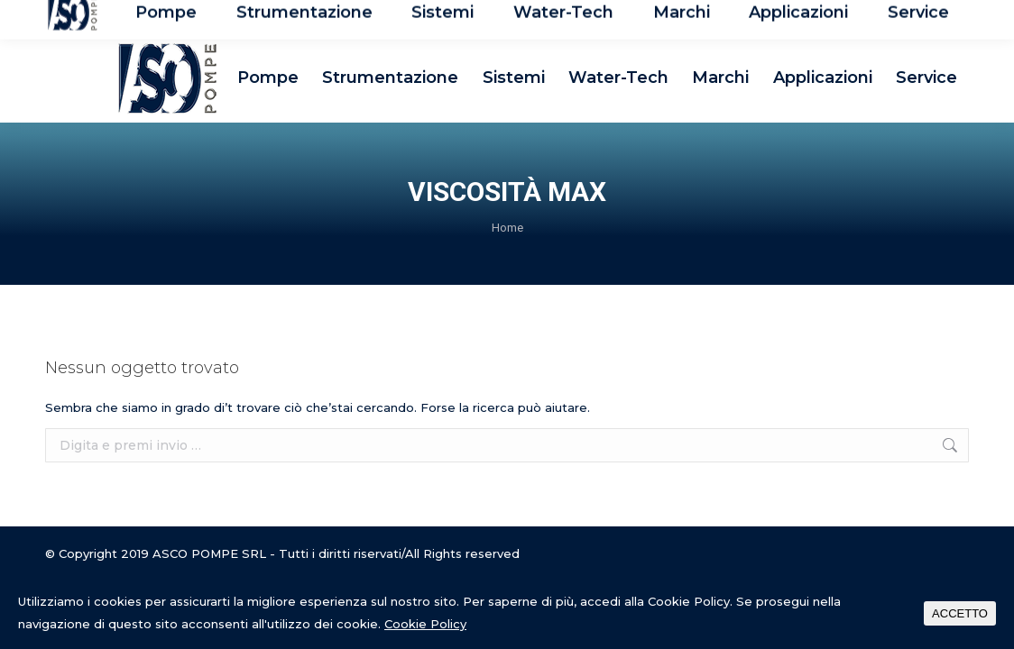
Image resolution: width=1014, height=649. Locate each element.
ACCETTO (960, 613)
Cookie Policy (425, 624)
